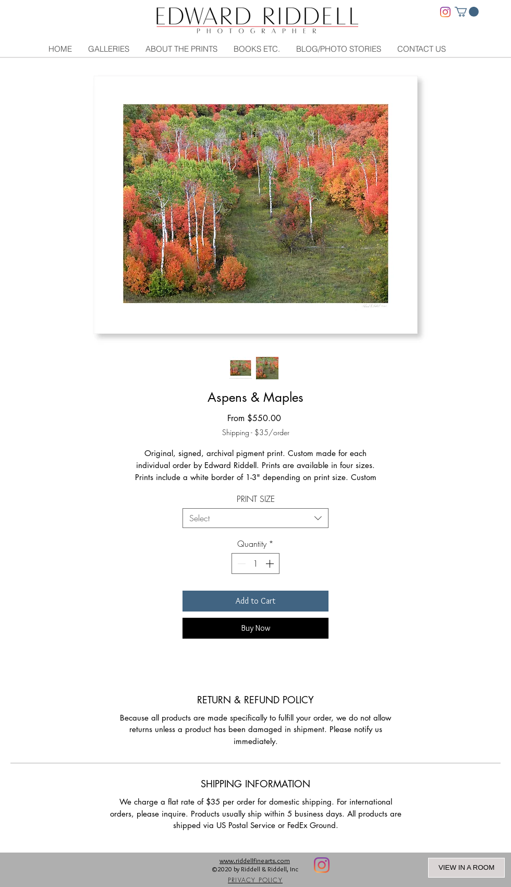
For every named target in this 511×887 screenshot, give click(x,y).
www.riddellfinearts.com (255, 860)
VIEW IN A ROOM (466, 867)
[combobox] (255, 518)
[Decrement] (240, 563)
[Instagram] (445, 12)
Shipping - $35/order (255, 432)
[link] (467, 12)
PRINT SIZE (256, 499)
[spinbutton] (255, 563)
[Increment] (270, 563)
